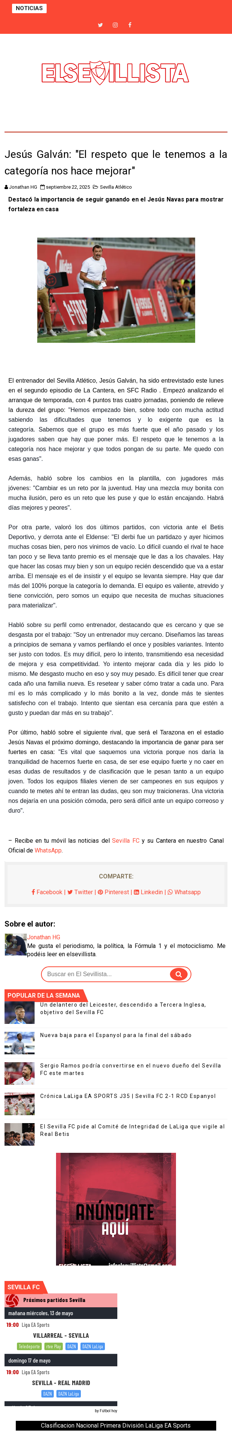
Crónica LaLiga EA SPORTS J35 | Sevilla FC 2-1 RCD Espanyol (128, 1096)
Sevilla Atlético (116, 187)
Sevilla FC (125, 840)
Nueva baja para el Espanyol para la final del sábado (116, 1035)
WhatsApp (48, 850)
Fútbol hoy (108, 1411)
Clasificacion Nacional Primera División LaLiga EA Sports (116, 1425)
